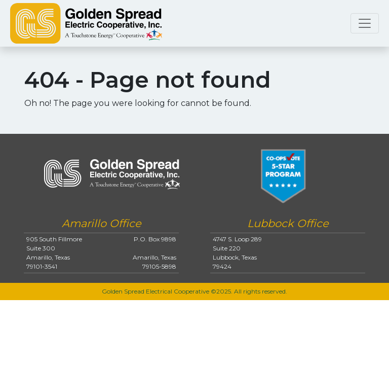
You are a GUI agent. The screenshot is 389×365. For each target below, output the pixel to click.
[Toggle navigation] (365, 23)
